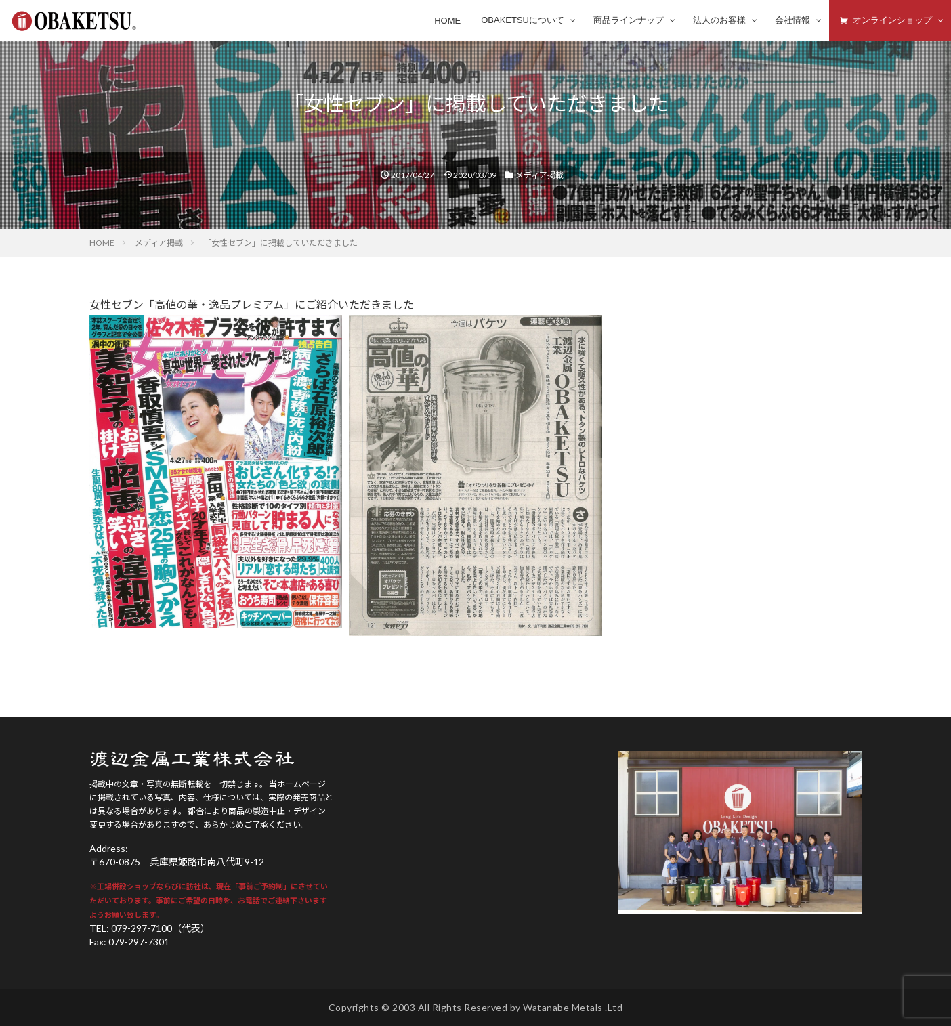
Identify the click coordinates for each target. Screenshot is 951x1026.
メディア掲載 (539, 175)
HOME (101, 243)
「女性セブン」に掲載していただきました (280, 243)
